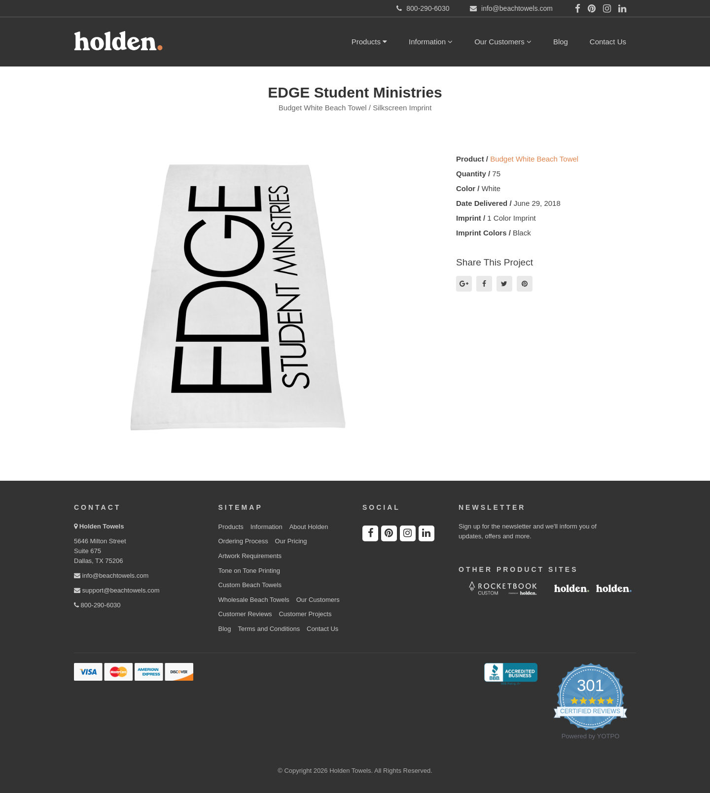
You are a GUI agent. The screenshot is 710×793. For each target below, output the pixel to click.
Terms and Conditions (269, 628)
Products (369, 41)
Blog (560, 41)
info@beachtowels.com (111, 575)
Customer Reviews (245, 614)
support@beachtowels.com (117, 590)
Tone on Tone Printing (249, 570)
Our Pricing (291, 541)
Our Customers (503, 41)
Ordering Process (243, 541)
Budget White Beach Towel (534, 159)
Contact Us (608, 41)
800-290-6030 (97, 605)
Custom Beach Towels (250, 585)
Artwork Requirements (250, 556)
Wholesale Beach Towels (253, 599)
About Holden (308, 526)
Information (431, 41)
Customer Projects (305, 614)
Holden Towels (101, 526)
